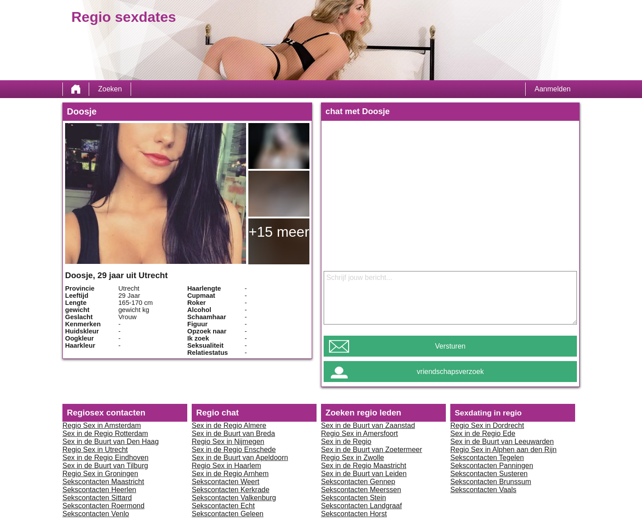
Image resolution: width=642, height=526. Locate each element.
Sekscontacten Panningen (491, 465)
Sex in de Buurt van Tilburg (105, 465)
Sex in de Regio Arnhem (230, 473)
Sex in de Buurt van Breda (233, 433)
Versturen (450, 346)
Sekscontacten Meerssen (361, 489)
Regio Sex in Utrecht (95, 449)
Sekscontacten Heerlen (99, 489)
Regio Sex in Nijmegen (228, 441)
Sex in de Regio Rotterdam (105, 433)
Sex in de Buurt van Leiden (364, 473)
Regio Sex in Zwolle (352, 457)
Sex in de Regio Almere (229, 425)
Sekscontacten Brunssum (490, 481)
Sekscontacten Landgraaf (361, 506)
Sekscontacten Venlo (95, 514)
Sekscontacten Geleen (227, 514)
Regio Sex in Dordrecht (487, 425)
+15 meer (278, 232)
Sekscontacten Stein (353, 497)
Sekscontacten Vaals (483, 489)
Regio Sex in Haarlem (226, 465)
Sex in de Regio (346, 441)
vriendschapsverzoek (450, 371)
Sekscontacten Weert (225, 481)
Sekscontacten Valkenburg (234, 497)
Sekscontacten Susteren (488, 473)
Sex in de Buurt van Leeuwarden (502, 441)
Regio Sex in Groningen (100, 473)
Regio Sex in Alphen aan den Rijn (503, 449)
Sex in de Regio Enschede (234, 449)
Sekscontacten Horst (354, 514)
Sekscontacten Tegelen (487, 457)
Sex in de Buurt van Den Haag (110, 441)
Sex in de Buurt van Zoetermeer (371, 449)
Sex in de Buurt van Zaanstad (368, 425)
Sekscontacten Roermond (103, 506)
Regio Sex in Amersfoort (359, 433)
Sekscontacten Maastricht (103, 481)
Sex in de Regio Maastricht (363, 465)
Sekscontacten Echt (223, 506)
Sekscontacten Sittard (97, 497)
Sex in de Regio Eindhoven (105, 457)
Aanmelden (553, 89)
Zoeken (110, 89)
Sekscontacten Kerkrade (230, 489)
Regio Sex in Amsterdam (101, 425)
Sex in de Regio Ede (482, 433)
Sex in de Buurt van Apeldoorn (240, 457)
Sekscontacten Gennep (358, 481)
